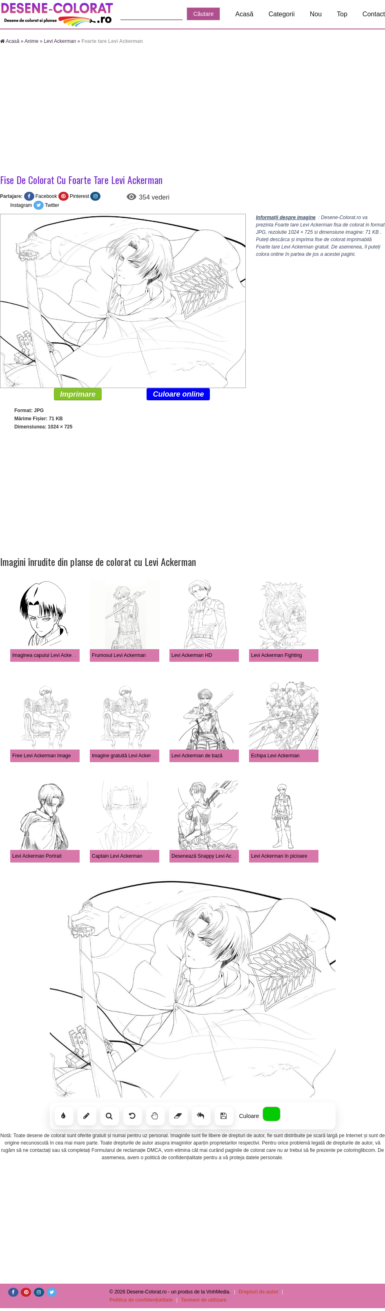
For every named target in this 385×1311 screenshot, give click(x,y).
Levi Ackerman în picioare (279, 856)
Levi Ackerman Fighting (276, 655)
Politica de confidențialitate (141, 1300)
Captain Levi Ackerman (117, 856)
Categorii (282, 14)
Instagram (21, 205)
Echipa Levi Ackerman (275, 756)
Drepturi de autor (258, 1292)
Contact (374, 14)
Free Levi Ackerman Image (41, 756)
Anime (31, 41)
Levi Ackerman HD (191, 655)
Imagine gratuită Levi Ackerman (126, 756)
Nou (316, 14)
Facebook (46, 196)
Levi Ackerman (60, 41)
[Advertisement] (192, 110)
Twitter (52, 205)
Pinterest (79, 196)
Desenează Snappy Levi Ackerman (209, 856)
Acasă (244, 14)
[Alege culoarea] (271, 1114)
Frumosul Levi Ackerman (119, 655)
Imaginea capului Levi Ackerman (47, 655)
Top (342, 14)
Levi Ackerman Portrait (37, 856)
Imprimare (78, 394)
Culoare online (178, 394)
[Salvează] (224, 1116)
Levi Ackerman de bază (197, 756)
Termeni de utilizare (204, 1300)
